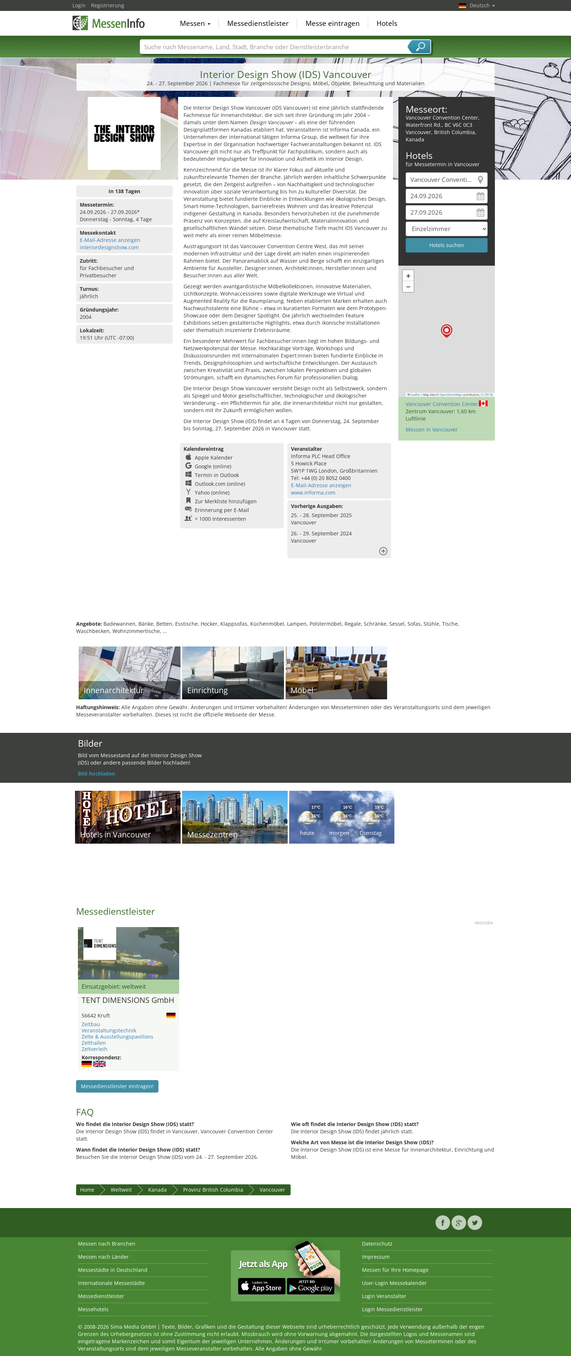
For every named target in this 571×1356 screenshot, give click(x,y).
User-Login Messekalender (394, 1282)
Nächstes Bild (175, 953)
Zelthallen (94, 1042)
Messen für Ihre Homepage (395, 1269)
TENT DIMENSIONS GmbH (128, 1000)
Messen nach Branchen (106, 1243)
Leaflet (414, 394)
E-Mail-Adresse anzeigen (110, 240)
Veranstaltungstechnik (109, 1030)
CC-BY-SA (487, 394)
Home (87, 1189)
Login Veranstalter (384, 1296)
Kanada (157, 1189)
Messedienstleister (258, 23)
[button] (446, 331)
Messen (195, 23)
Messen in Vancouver (432, 429)
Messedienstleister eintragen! (117, 1086)
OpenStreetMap (450, 394)
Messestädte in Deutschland (112, 1269)
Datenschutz (377, 1243)
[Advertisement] (285, 596)
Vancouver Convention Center (442, 403)
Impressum (376, 1256)
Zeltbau (91, 1024)
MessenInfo (108, 22)
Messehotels (93, 1309)
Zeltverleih (94, 1049)
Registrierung (107, 5)
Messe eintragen (333, 23)
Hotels (387, 23)
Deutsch (482, 5)
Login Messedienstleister (392, 1309)
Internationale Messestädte (111, 1282)
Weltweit (121, 1189)
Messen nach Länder (103, 1256)
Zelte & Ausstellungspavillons (117, 1036)
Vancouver (272, 1189)
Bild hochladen (96, 773)
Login (79, 5)
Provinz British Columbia (213, 1189)
